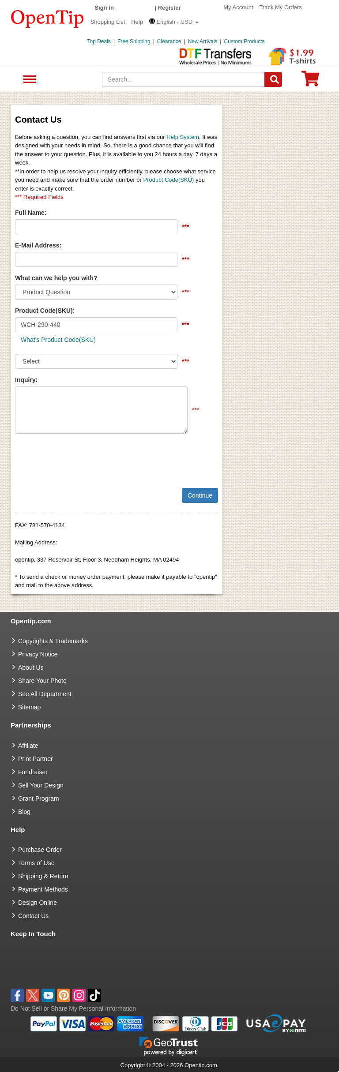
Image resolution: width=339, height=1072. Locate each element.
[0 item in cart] (310, 81)
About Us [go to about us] (31, 667)
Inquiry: (26, 379)
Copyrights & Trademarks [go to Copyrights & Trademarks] (53, 641)
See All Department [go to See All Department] (45, 693)
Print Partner (35, 758)
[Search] (273, 79)
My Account (238, 7)
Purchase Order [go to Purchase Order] (40, 849)
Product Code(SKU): (45, 310)
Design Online (37, 902)
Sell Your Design (41, 785)
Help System (182, 137)
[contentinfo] (47, 18)
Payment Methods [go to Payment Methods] (43, 889)
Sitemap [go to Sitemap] (29, 707)
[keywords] (183, 79)
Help (137, 22)
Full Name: (31, 212)
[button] (174, 22)
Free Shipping (134, 41)
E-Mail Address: (38, 245)
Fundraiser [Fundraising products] (33, 772)
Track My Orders (280, 7)
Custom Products (244, 41)
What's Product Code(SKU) (58, 339)
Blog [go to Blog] (24, 811)
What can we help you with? (56, 277)
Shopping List (107, 22)
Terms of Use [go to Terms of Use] (36, 862)
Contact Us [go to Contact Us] (33, 915)
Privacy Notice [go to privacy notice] (37, 654)
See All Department (28, 79)
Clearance (169, 41)
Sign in (104, 7)
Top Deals (99, 41)
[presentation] (82, 457)
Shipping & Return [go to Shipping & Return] (43, 876)
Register (169, 7)
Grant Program (38, 798)
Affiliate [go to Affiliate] (28, 745)
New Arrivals (203, 41)
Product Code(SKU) (168, 179)
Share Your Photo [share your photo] (42, 680)
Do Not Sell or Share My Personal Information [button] (73, 1008)
